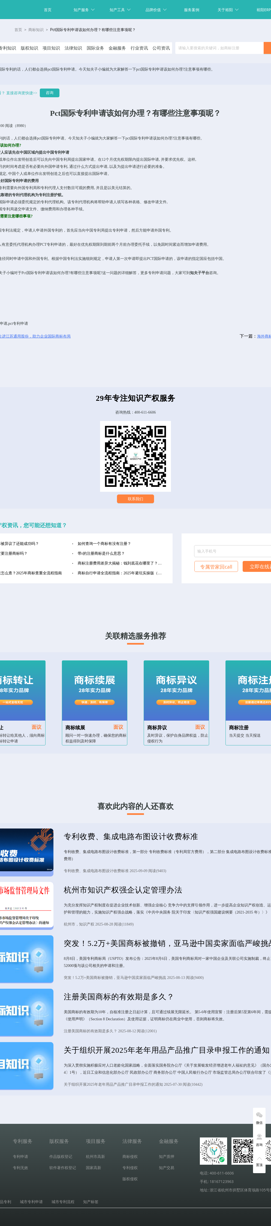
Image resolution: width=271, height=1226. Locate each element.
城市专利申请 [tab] (31, 1202)
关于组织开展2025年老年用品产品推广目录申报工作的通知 (167, 1050)
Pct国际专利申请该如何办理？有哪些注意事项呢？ (93, 30)
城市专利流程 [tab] (63, 1202)
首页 (48, 9)
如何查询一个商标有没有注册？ (104, 544)
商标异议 (157, 727)
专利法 (7, 230)
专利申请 (56, 138)
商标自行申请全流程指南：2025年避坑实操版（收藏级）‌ (121, 573)
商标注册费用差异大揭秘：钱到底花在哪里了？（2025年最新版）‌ (121, 563)
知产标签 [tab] (90, 1202)
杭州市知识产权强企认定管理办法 (123, 890)
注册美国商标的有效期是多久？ (119, 997)
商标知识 (36, 30)
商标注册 (239, 727)
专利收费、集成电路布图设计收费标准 (131, 836)
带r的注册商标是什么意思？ (101, 553)
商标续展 (75, 727)
